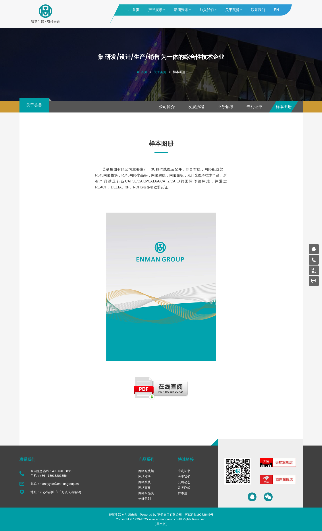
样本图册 (284, 107)
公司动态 (184, 482)
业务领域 (225, 107)
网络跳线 (144, 482)
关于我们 (184, 476)
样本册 (182, 493)
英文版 (161, 524)
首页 (144, 72)
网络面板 (144, 487)
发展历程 (196, 107)
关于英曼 (160, 72)
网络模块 (144, 476)
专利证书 (254, 107)
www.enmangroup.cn (163, 519)
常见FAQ (184, 487)
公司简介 (167, 107)
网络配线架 (146, 471)
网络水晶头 (146, 493)
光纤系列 (144, 498)
